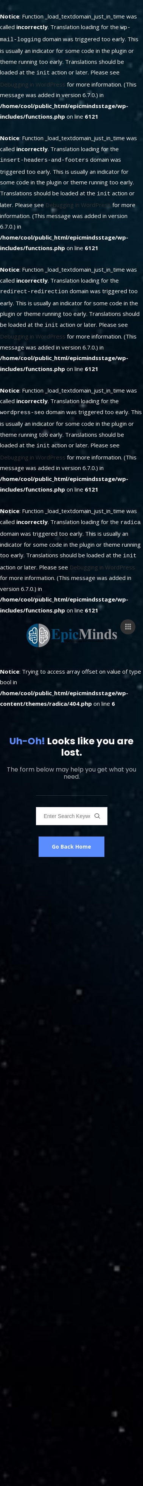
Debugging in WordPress (32, 81)
